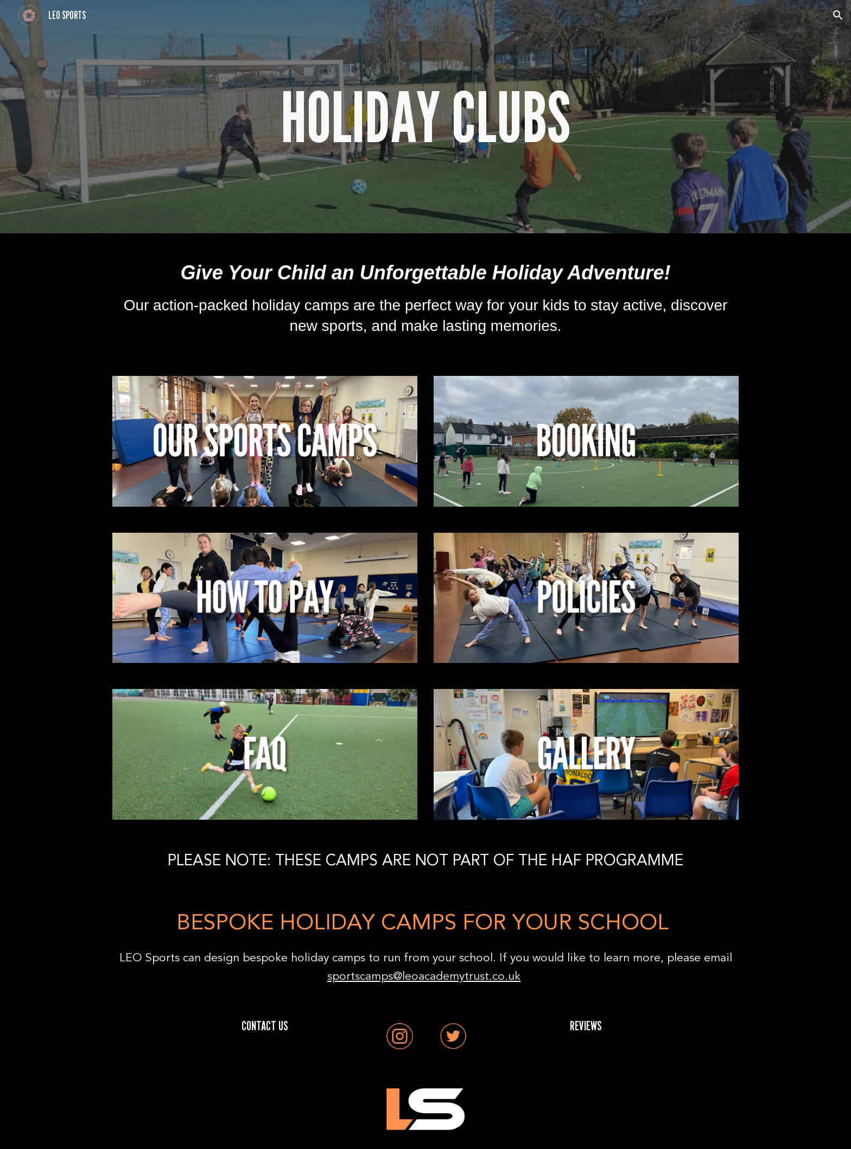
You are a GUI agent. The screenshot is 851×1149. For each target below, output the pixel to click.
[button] (838, 15)
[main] (425, 116)
